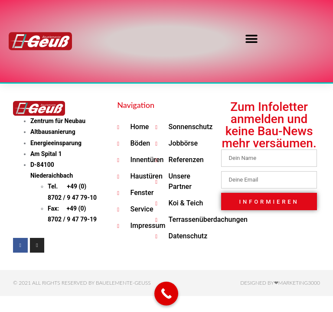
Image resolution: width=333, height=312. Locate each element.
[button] (251, 39)
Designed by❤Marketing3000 (280, 283)
